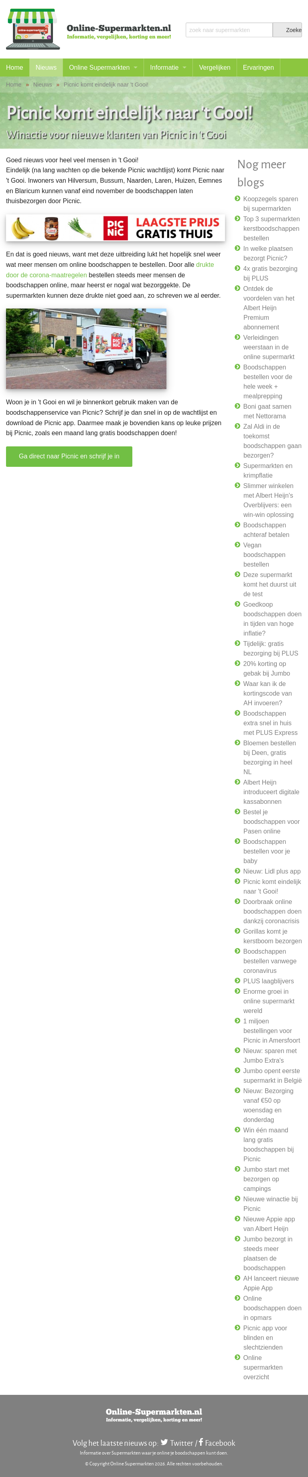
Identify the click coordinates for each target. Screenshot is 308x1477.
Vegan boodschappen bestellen (264, 555)
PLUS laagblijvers (268, 981)
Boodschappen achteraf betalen (266, 530)
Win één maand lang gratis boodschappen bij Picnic (268, 1144)
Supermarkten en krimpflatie (268, 470)
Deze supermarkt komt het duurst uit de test (269, 584)
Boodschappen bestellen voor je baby (266, 851)
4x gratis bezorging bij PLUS (270, 273)
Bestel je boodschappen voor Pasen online (271, 822)
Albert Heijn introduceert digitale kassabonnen (271, 792)
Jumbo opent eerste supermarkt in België (272, 1075)
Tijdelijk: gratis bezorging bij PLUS (270, 648)
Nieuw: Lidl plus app (272, 871)
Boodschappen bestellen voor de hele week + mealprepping (267, 382)
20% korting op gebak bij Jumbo (266, 668)
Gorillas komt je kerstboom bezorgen (272, 936)
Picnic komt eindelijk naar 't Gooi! (272, 886)
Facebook (220, 1442)
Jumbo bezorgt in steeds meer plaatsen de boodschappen (268, 1253)
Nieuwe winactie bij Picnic (270, 1204)
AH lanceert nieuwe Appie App (271, 1283)
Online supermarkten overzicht (263, 1367)
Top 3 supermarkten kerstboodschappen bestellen (271, 229)
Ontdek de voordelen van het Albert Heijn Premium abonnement (269, 308)
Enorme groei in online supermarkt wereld (269, 1001)
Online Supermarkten (99, 67)
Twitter (181, 1442)
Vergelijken (214, 67)
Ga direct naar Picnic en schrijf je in (69, 456)
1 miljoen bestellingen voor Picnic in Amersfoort (271, 1031)
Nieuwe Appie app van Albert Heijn (269, 1224)
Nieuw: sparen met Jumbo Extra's (270, 1055)
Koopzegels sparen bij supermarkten (270, 204)
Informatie (164, 67)
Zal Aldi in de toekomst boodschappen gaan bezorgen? (272, 441)
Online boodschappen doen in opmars (272, 1308)
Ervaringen (258, 67)
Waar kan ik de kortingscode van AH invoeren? (267, 693)
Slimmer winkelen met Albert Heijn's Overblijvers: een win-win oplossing (268, 500)
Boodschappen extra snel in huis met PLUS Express (270, 723)
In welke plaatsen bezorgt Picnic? (268, 253)
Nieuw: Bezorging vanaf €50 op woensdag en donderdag (268, 1105)
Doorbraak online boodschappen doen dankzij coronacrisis (272, 911)
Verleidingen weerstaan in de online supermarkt (269, 347)
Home (14, 67)
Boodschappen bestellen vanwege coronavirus (270, 961)
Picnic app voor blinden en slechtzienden (265, 1338)
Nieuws (46, 67)
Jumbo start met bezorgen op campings (266, 1179)
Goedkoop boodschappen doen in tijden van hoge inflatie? (272, 619)
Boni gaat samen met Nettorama (267, 411)
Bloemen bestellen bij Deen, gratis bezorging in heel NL (269, 757)
